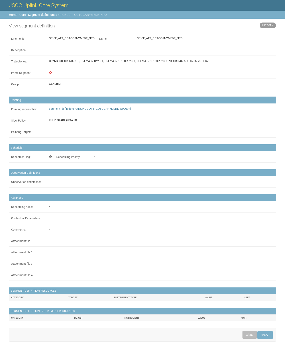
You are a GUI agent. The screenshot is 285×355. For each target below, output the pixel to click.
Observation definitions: (26, 182)
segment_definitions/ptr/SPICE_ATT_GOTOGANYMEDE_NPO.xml (90, 108)
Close (249, 334)
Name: (103, 38)
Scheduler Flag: (21, 157)
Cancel (265, 335)
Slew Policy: (18, 120)
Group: (15, 84)
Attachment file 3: (22, 263)
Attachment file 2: (22, 252)
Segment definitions (41, 15)
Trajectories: (19, 61)
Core (22, 15)
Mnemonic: (18, 38)
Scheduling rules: (22, 206)
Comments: (18, 229)
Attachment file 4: (22, 275)
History (268, 25)
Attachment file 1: (22, 241)
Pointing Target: (21, 132)
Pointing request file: (24, 109)
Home (13, 15)
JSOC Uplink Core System (39, 5)
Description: (18, 50)
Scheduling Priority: (68, 157)
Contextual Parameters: (26, 218)
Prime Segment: (21, 72)
